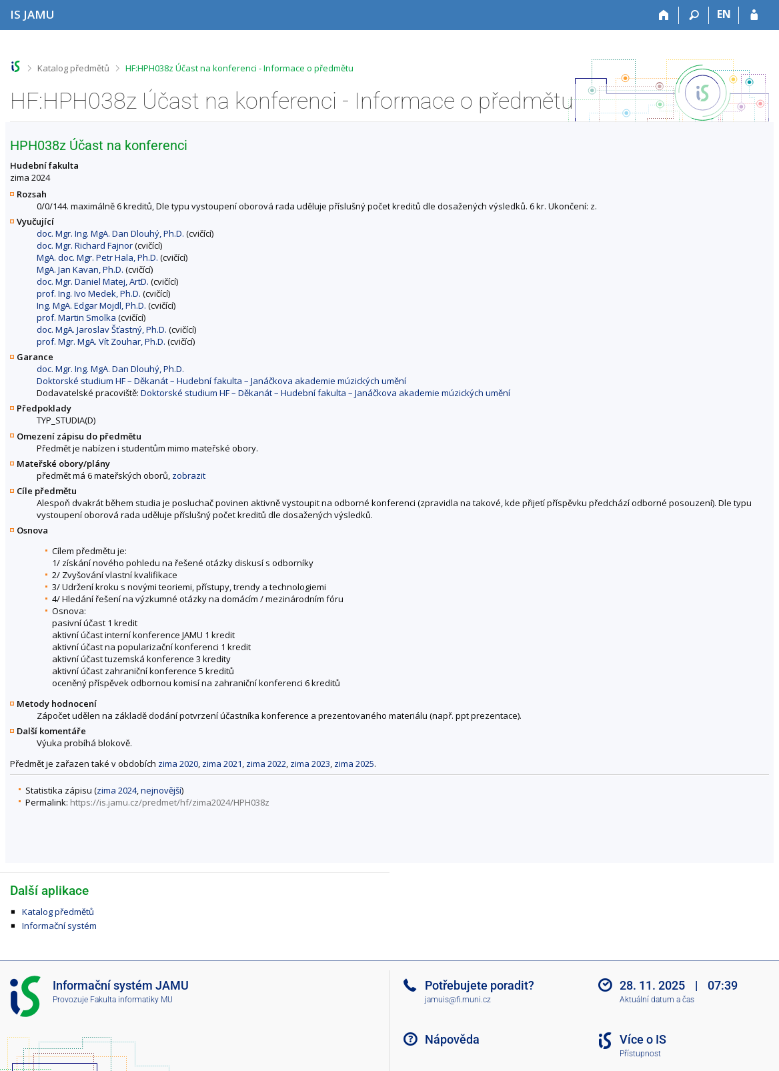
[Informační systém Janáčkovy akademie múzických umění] (32, 14)
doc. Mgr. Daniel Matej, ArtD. (93, 281)
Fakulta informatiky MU (131, 999)
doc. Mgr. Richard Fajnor (85, 245)
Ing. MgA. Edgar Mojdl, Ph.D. (91, 305)
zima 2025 (354, 764)
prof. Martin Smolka (76, 317)
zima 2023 (310, 764)
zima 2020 (178, 764)
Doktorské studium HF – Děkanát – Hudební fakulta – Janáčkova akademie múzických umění (221, 381)
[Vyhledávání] (694, 15)
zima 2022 (266, 764)
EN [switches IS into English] (724, 14)
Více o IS (643, 1039)
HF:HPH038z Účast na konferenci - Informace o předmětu (239, 68)
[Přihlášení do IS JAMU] (754, 15)
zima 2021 (222, 764)
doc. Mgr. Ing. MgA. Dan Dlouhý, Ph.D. (110, 233)
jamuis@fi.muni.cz (458, 999)
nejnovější (161, 790)
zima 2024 (117, 790)
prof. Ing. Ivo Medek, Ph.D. (89, 293)
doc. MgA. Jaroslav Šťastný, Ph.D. (102, 329)
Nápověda (452, 1039)
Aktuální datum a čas (657, 999)
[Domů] (664, 15)
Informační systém (59, 926)
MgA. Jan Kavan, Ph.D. (80, 269)
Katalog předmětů (73, 68)
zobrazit (188, 475)
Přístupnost (640, 1053)
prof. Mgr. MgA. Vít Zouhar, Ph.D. (101, 341)
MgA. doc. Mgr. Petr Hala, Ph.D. (97, 257)
